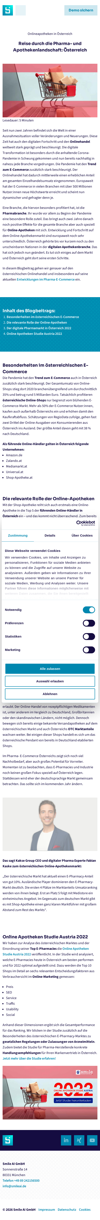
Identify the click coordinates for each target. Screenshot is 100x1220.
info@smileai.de (14, 1186)
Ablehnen (50, 694)
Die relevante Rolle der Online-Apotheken (37, 322)
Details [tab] (50, 535)
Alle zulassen (50, 669)
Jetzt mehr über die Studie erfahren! (29, 1058)
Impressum (46, 1209)
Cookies (85, 1209)
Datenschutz (67, 1209)
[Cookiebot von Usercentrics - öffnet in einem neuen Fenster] (76, 523)
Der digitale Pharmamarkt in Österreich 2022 (39, 328)
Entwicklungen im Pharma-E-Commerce (46, 279)
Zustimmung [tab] (18, 535)
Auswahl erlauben (50, 681)
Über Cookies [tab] (82, 535)
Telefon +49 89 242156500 (21, 1180)
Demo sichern (81, 10)
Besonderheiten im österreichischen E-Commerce (43, 317)
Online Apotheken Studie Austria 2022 (34, 333)
